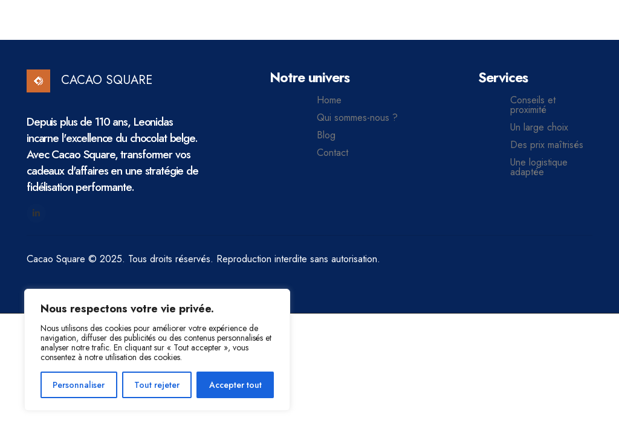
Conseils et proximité (533, 105)
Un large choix (539, 127)
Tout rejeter (157, 385)
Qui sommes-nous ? (357, 118)
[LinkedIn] (36, 213)
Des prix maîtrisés (546, 145)
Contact (332, 153)
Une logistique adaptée (539, 167)
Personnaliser (79, 385)
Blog (326, 135)
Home (329, 100)
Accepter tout (235, 385)
